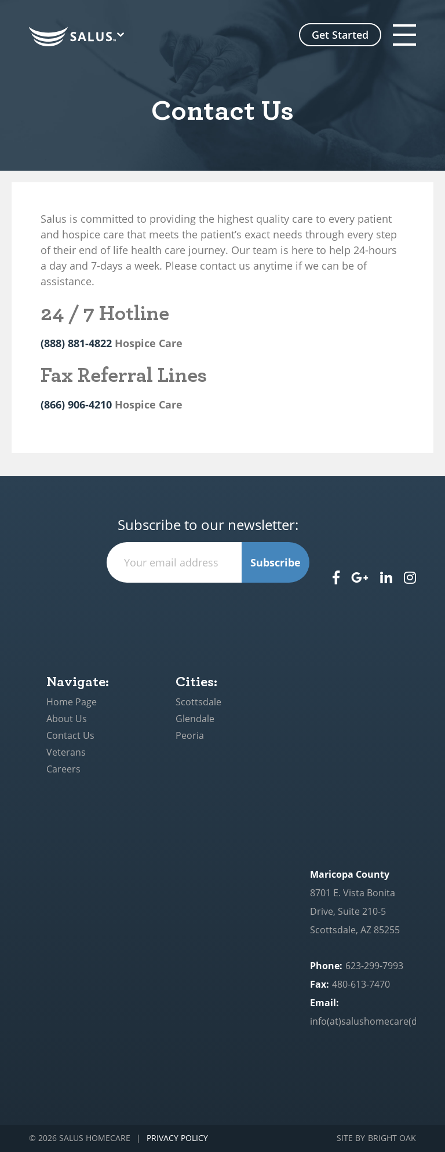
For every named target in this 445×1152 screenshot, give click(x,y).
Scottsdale (198, 701)
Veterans (66, 752)
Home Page (71, 701)
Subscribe (275, 562)
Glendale (195, 718)
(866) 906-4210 (76, 404)
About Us (66, 718)
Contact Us (70, 735)
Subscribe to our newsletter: (208, 525)
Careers (63, 769)
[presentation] (208, 605)
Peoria (190, 735)
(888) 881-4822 (76, 343)
